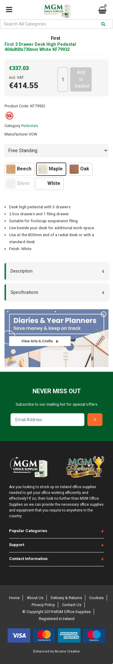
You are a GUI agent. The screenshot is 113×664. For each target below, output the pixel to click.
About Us (35, 597)
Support (16, 544)
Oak (79, 169)
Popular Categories (28, 530)
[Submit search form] (103, 24)
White (48, 183)
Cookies (96, 597)
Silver (18, 183)
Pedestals (29, 125)
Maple (50, 169)
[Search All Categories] (56, 24)
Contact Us (71, 604)
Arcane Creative (67, 651)
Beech (18, 169)
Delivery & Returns (66, 597)
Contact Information (28, 558)
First (55, 38)
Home (14, 597)
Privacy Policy (43, 604)
